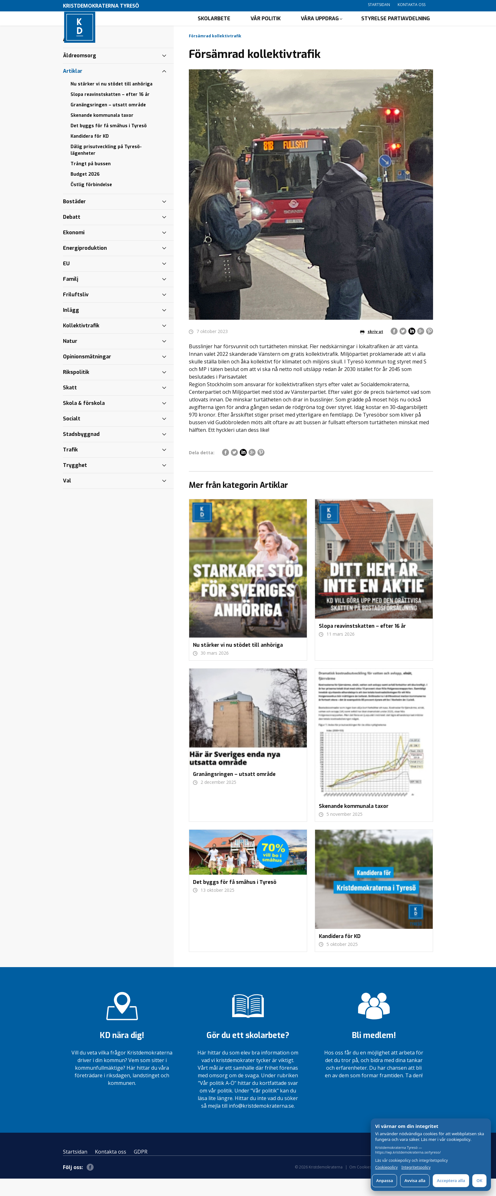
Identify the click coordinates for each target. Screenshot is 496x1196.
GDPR (140, 1169)
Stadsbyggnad (81, 451)
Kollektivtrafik (81, 343)
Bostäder (74, 219)
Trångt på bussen (91, 181)
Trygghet (75, 482)
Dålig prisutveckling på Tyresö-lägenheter (106, 167)
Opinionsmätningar (87, 374)
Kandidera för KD (90, 154)
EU (66, 281)
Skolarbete (214, 27)
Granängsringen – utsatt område (108, 122)
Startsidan (379, 4)
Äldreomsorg (79, 73)
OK (479, 1180)
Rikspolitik (76, 389)
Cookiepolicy (386, 1167)
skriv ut (371, 349)
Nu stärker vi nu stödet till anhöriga (111, 101)
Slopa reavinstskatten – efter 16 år (110, 112)
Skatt (70, 405)
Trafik (70, 467)
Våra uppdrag (320, 27)
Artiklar (72, 88)
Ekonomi (73, 250)
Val (67, 498)
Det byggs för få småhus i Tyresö (109, 143)
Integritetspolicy (416, 1167)
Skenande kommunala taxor (102, 133)
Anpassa (384, 1180)
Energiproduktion (85, 265)
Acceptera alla (451, 1180)
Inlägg (71, 327)
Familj (70, 296)
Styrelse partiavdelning (395, 27)
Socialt (71, 436)
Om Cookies (360, 1184)
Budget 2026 (85, 192)
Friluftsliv (76, 312)
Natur (70, 358)
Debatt (71, 234)
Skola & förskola (84, 420)
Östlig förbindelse (91, 202)
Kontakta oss (411, 4)
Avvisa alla (414, 1180)
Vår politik (266, 27)
